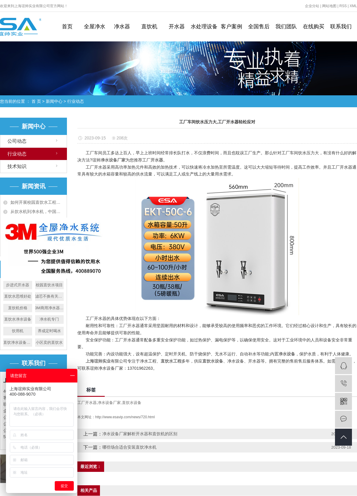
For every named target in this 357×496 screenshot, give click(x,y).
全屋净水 (94, 26)
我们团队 (286, 26)
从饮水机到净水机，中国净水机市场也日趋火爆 (37, 211)
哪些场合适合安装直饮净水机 (129, 447)
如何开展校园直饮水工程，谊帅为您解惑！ (37, 202)
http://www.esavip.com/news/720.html (125, 417)
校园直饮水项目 (49, 285)
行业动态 (75, 101)
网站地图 (329, 6)
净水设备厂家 (109, 402)
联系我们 (341, 26)
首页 (67, 26)
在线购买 (313, 26)
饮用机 (18, 331)
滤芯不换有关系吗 (49, 296)
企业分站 (312, 6)
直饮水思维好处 (17, 296)
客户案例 (231, 26)
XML (353, 6)
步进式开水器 (17, 285)
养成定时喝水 (49, 331)
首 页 (36, 101)
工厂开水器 (87, 402)
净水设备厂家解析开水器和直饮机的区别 (139, 433)
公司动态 (16, 141)
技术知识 (16, 166)
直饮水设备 (131, 402)
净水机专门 (49, 319)
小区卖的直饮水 (49, 342)
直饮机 (149, 26)
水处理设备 (204, 26)
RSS (343, 6)
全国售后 (259, 26)
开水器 (177, 26)
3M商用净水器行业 (49, 308)
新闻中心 (54, 101)
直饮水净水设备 (17, 319)
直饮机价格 (17, 308)
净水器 (122, 26)
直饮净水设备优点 (17, 342)
